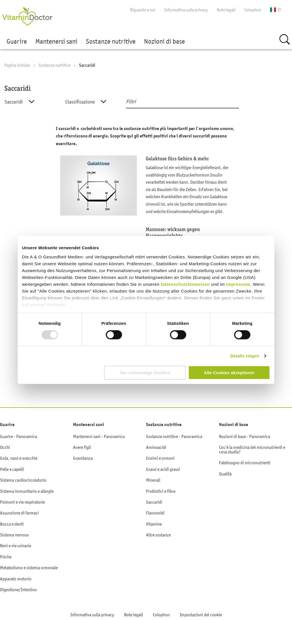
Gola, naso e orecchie (18, 458)
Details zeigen (244, 355)
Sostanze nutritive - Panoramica (174, 436)
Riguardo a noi (142, 9)
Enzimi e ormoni (160, 458)
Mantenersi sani (56, 41)
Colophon (252, 9)
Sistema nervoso (14, 534)
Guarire (17, 41)
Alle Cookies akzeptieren (229, 372)
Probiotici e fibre (160, 491)
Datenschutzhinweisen (186, 283)
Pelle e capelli (12, 469)
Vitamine (154, 523)
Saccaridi (154, 501)
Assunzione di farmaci (19, 512)
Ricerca (284, 39)
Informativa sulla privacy (186, 9)
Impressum (238, 283)
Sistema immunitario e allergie (27, 491)
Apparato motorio (15, 578)
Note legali (226, 9)
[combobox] (29, 102)
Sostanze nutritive (110, 41)
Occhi (5, 447)
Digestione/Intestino (18, 589)
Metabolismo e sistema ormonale (29, 567)
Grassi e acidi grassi (163, 469)
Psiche (5, 556)
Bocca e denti (12, 523)
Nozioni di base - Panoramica (244, 436)
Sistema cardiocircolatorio (23, 480)
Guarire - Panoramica (18, 436)
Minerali (153, 480)
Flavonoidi (155, 512)
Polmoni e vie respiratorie (22, 501)
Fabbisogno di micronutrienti (244, 462)
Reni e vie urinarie (15, 545)
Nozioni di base (164, 41)
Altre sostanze (158, 534)
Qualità (225, 473)
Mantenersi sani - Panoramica (99, 436)
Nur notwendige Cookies (145, 372)
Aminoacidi (156, 447)
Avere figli (82, 447)
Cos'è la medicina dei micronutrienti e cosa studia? (252, 449)
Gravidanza (83, 458)
